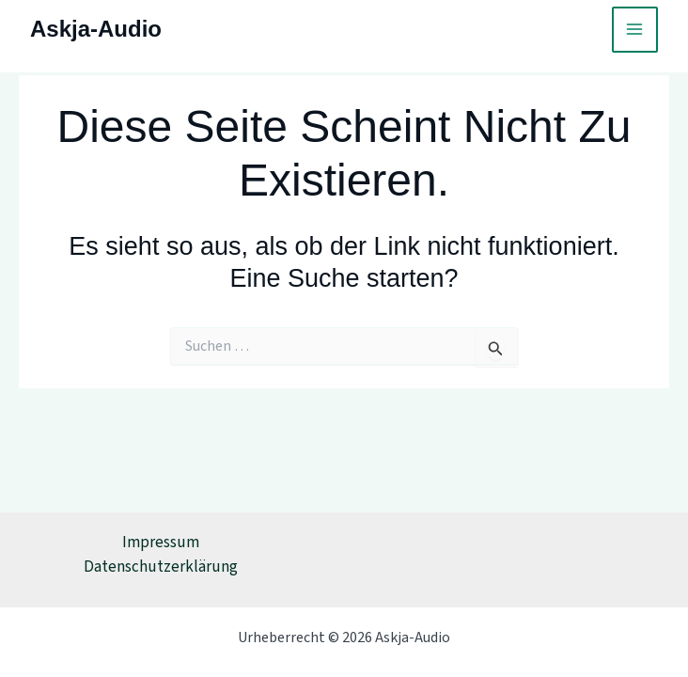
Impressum (160, 542)
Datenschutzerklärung (161, 567)
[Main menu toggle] (635, 30)
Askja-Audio (96, 28)
